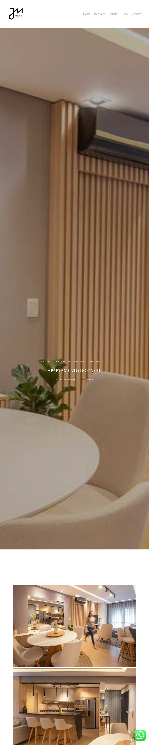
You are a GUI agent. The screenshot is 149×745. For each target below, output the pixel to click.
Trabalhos (99, 13)
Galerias (113, 13)
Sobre (125, 13)
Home (86, 13)
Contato (136, 13)
